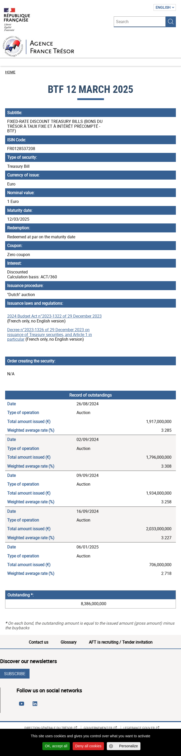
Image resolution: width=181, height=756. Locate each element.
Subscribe (14, 673)
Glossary (69, 642)
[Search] (140, 21)
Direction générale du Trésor (48, 728)
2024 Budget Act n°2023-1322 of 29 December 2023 (54, 316)
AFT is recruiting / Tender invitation (121, 642)
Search (171, 21)
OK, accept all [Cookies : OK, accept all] (56, 746)
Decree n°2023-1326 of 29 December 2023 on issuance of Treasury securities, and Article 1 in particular (49, 334)
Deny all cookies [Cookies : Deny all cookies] (88, 746)
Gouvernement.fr (98, 728)
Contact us (38, 642)
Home (10, 72)
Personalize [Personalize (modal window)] (128, 746)
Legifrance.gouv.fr (139, 728)
